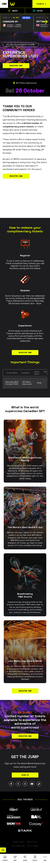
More (45, 858)
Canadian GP (10, 21)
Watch (38, 10)
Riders (25, 858)
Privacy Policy (18, 842)
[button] (44, 22)
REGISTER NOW (16, 65)
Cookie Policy (32, 842)
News (15, 858)
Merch (12, 10)
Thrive (36, 846)
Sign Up (25, 775)
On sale (26, 18)
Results (35, 858)
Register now (25, 691)
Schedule (5, 858)
